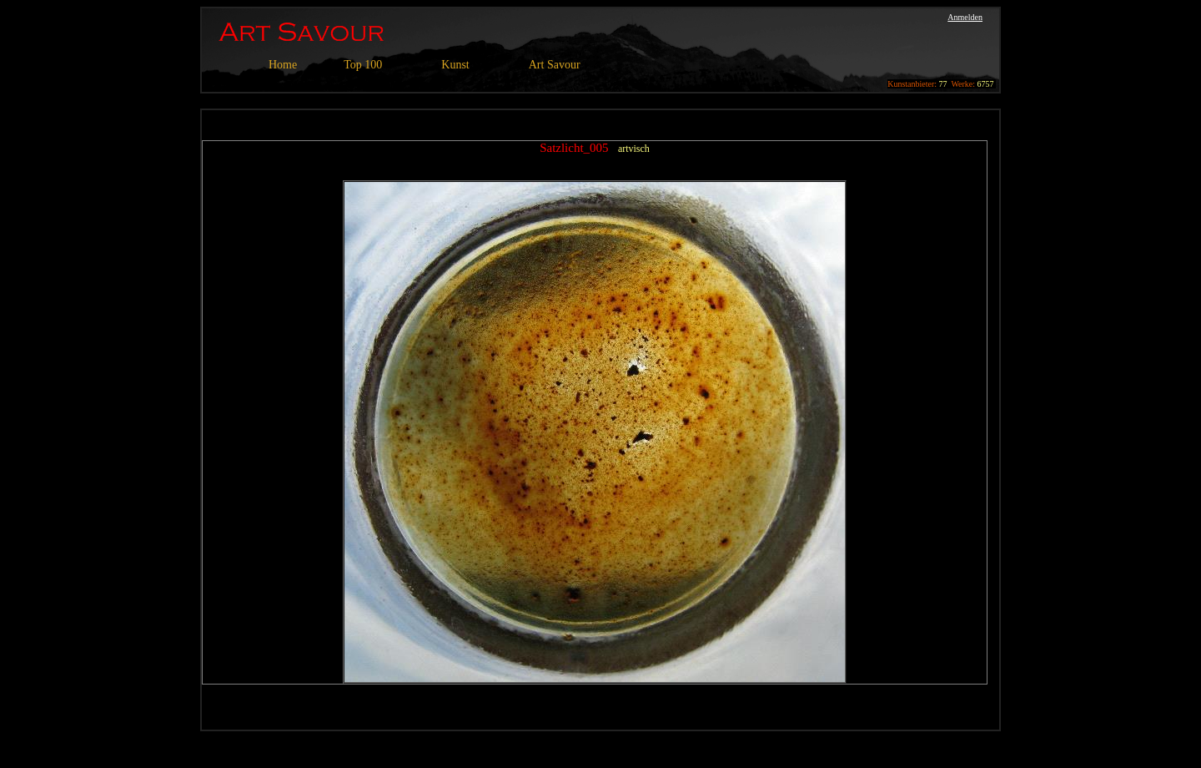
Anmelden (964, 17)
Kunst (455, 64)
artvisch (634, 148)
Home (283, 64)
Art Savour (554, 64)
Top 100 (363, 64)
